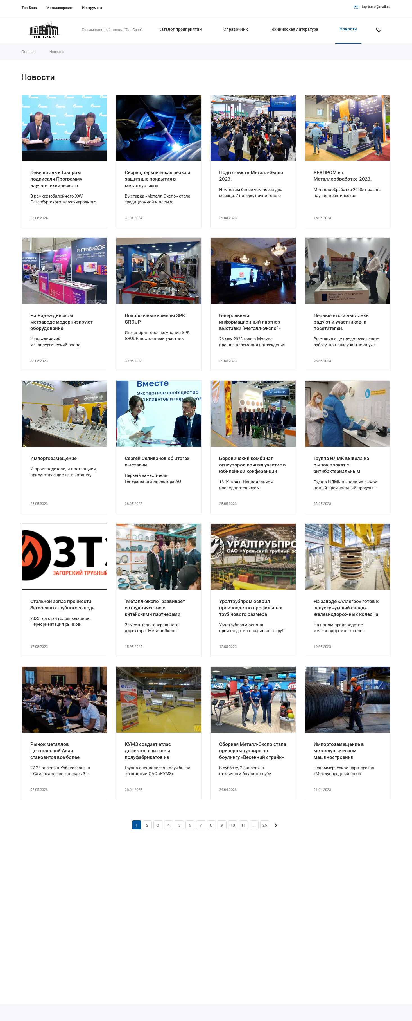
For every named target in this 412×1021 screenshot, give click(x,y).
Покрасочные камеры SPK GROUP (155, 319)
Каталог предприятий (180, 29)
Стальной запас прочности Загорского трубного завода (62, 604)
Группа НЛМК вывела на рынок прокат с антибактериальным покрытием (341, 465)
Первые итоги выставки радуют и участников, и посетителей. (341, 322)
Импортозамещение (53, 458)
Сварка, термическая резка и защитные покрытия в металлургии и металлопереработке (157, 179)
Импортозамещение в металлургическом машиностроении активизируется (339, 750)
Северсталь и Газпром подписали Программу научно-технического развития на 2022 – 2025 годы (58, 179)
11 (243, 825)
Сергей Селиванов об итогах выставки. (157, 461)
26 (264, 825)
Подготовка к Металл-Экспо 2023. (251, 176)
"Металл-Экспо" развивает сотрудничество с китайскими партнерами (155, 607)
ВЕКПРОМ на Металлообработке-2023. (343, 176)
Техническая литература (294, 29)
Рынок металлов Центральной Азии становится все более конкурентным (55, 750)
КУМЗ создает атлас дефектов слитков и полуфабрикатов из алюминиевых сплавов (151, 750)
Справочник (235, 29)
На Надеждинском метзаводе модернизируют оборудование (61, 322)
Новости (348, 29)
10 (232, 825)
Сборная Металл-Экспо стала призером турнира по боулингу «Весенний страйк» (252, 750)
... (254, 825)
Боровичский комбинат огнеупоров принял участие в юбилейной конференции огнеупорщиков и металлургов (252, 465)
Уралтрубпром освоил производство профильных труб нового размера (250, 607)
